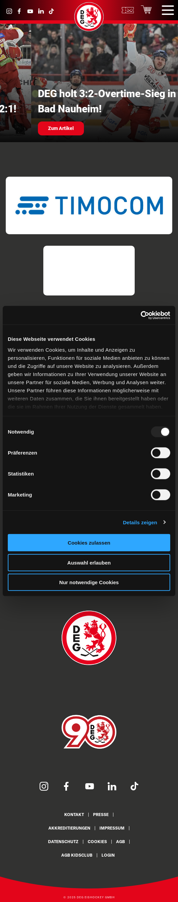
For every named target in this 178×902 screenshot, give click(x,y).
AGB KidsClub (76, 855)
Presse (101, 814)
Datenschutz (63, 841)
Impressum (112, 828)
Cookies (97, 841)
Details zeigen (140, 522)
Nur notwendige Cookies (89, 582)
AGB (120, 841)
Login (108, 855)
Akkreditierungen (69, 828)
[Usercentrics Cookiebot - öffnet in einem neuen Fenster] (140, 315)
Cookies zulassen (89, 543)
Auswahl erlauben (89, 562)
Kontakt (74, 814)
